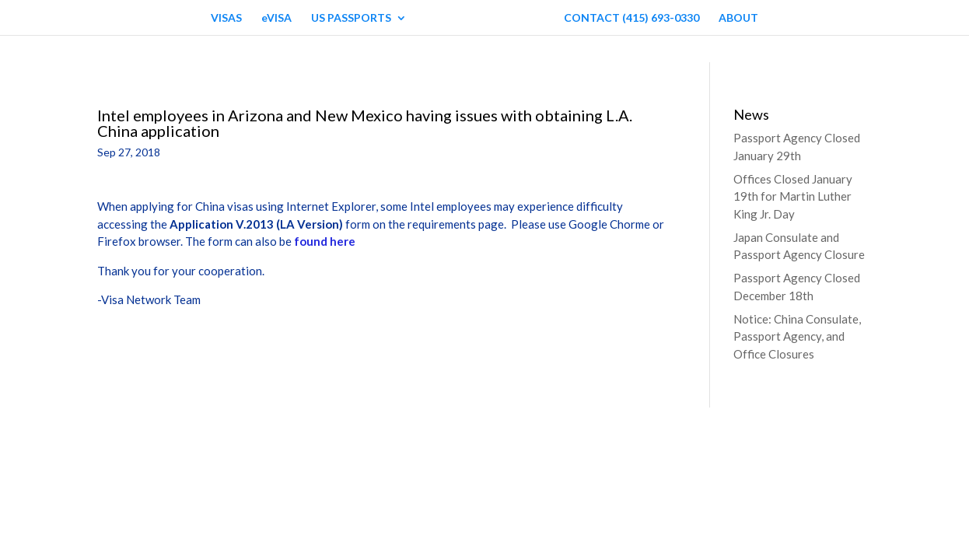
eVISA (276, 18)
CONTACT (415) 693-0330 (631, 18)
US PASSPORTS (351, 18)
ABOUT (738, 18)
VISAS (226, 18)
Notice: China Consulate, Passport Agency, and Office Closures (797, 336)
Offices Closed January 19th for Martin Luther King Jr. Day (792, 196)
